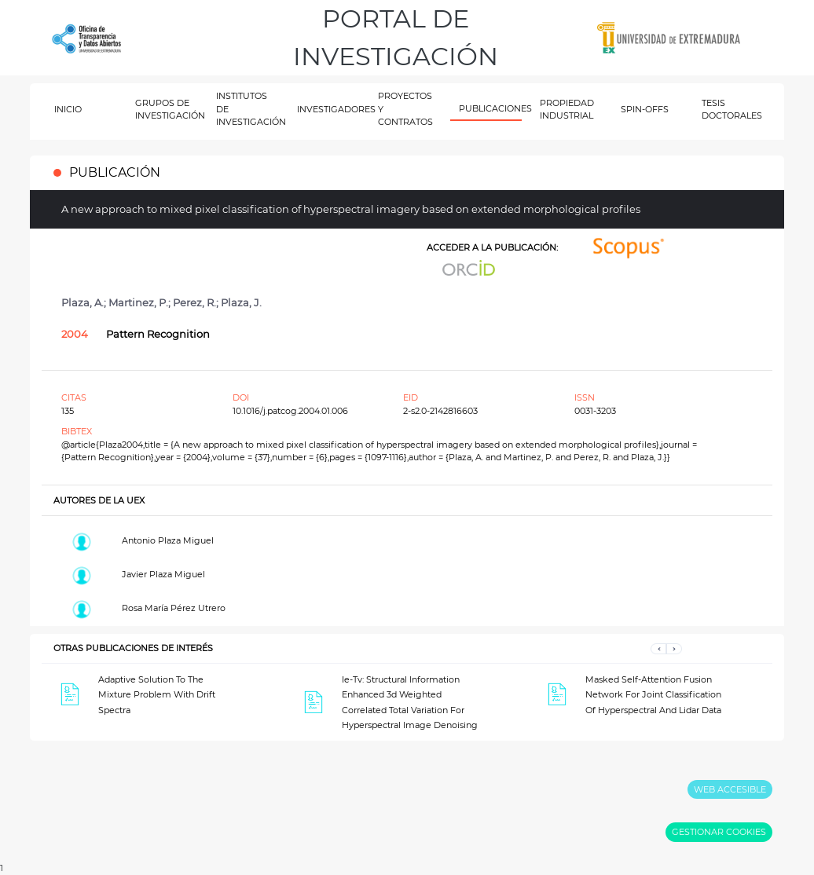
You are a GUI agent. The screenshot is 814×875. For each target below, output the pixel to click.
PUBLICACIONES (490, 108)
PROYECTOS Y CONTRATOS (405, 108)
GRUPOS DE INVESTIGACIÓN (167, 109)
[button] (658, 648)
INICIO (68, 109)
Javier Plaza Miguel (163, 574)
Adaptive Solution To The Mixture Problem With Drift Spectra (156, 695)
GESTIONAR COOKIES (719, 831)
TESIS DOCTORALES (732, 109)
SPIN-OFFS (645, 109)
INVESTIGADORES (329, 109)
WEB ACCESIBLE (730, 789)
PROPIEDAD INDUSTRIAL (567, 109)
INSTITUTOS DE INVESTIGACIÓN (248, 108)
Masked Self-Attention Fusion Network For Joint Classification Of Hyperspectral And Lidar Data (653, 695)
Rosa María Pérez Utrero (174, 607)
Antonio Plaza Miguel (168, 540)
